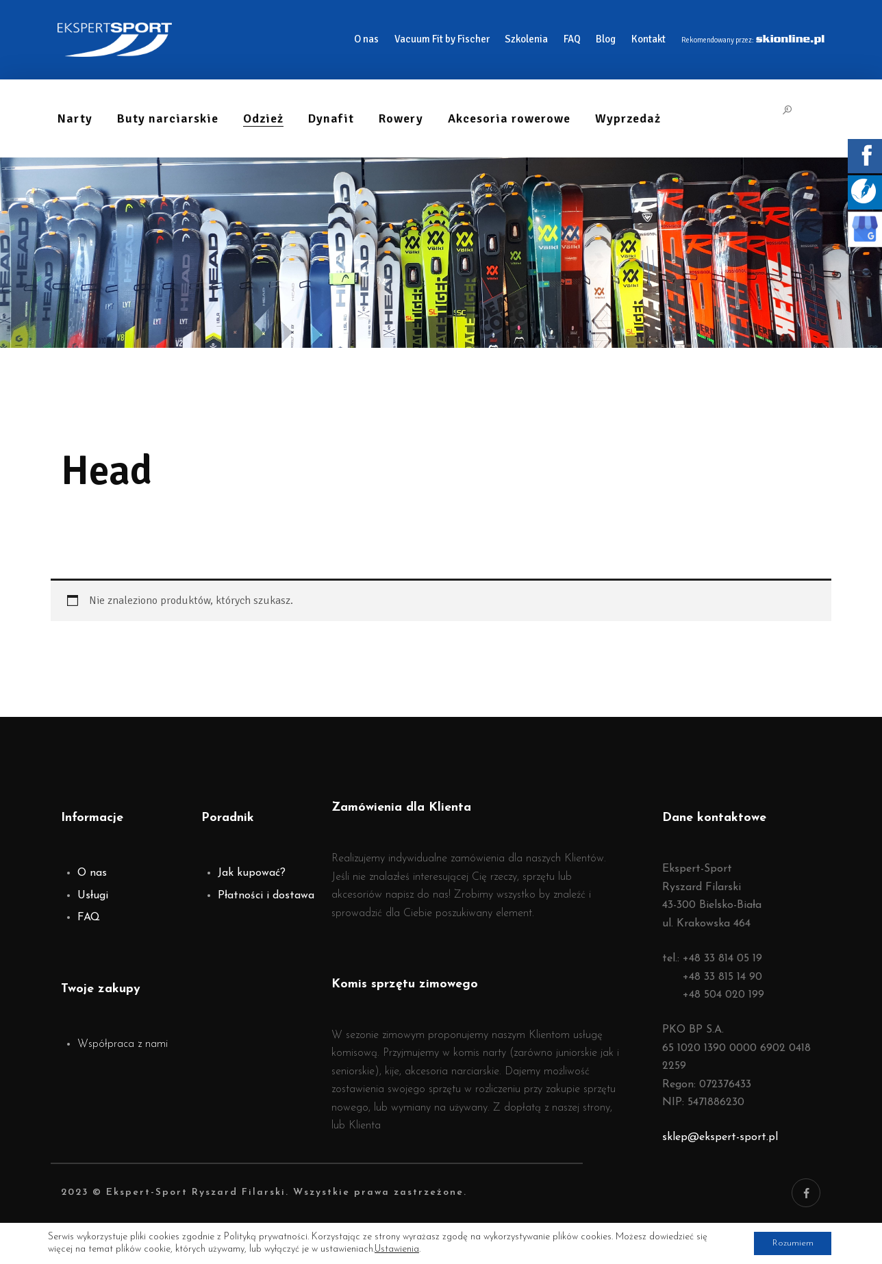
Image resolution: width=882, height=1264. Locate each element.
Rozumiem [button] (789, 1242)
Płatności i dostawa (266, 895)
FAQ (88, 917)
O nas (92, 873)
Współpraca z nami (122, 1044)
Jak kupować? (252, 873)
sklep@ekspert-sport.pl (720, 1137)
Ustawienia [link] (397, 1248)
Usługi (92, 895)
